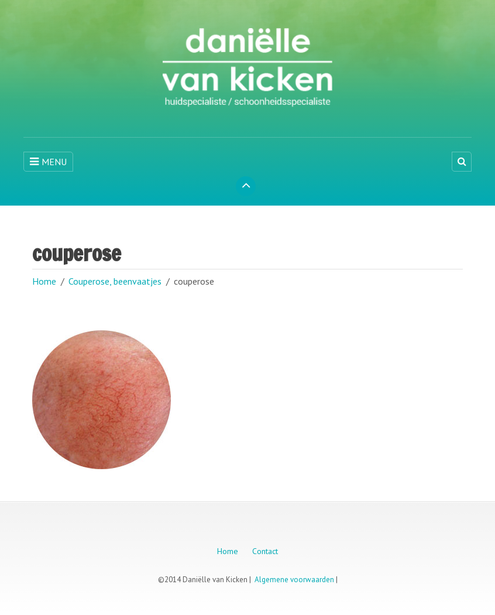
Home (44, 281)
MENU (48, 162)
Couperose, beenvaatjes (114, 281)
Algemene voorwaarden (294, 580)
